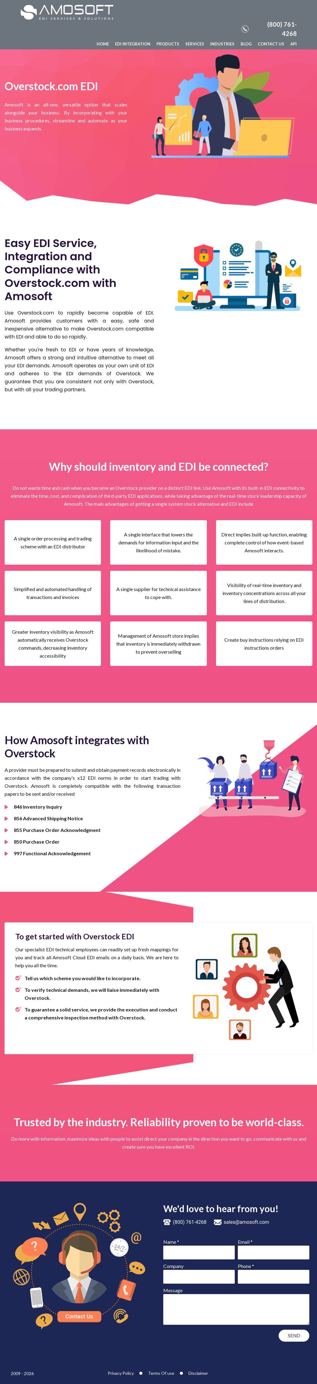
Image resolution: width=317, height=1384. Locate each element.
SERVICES (194, 43)
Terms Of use (161, 1373)
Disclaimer (198, 1373)
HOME (103, 43)
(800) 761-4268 (269, 29)
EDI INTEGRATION (132, 43)
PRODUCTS (168, 43)
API (293, 43)
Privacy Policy (121, 1373)
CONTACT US (271, 43)
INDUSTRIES (222, 43)
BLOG (246, 43)
